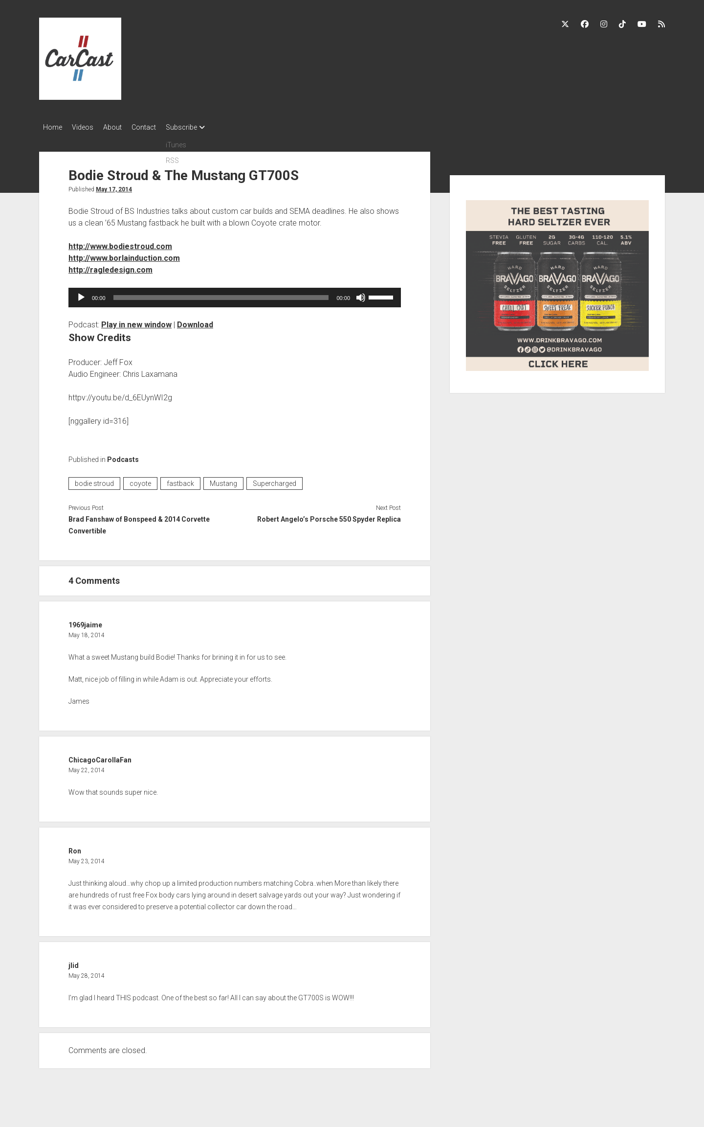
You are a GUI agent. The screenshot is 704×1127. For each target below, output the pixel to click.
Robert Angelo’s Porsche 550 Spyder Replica (329, 516)
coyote (140, 480)
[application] (234, 294)
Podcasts (123, 456)
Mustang (223, 480)
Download (195, 321)
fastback (180, 480)
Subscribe (201, 127)
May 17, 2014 (114, 186)
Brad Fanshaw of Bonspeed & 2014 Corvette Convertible (139, 522)
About (122, 127)
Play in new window (136, 321)
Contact (158, 127)
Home (52, 127)
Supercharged (274, 480)
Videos (87, 127)
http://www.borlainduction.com (124, 255)
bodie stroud (94, 480)
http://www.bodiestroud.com (120, 243)
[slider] (221, 294)
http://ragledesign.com (110, 267)
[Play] (81, 294)
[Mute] (361, 294)
